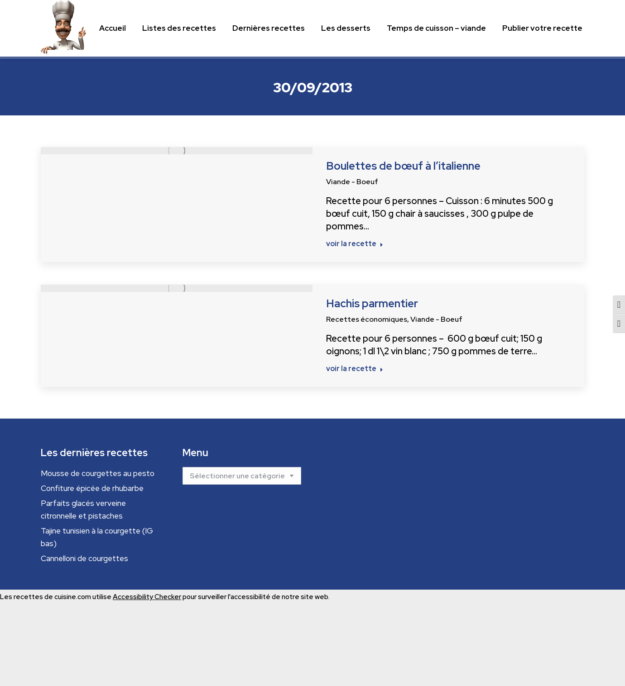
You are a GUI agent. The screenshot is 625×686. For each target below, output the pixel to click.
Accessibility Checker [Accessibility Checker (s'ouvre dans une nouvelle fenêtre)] (147, 596)
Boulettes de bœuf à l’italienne (403, 166)
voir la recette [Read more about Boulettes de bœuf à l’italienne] (354, 243)
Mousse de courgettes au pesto (97, 473)
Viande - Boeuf (352, 181)
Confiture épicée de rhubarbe (92, 488)
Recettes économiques (366, 319)
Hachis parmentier (372, 303)
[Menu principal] (112, 28)
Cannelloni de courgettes (84, 558)
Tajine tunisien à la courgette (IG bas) (97, 537)
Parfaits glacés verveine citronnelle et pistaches (83, 509)
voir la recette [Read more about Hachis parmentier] (354, 368)
